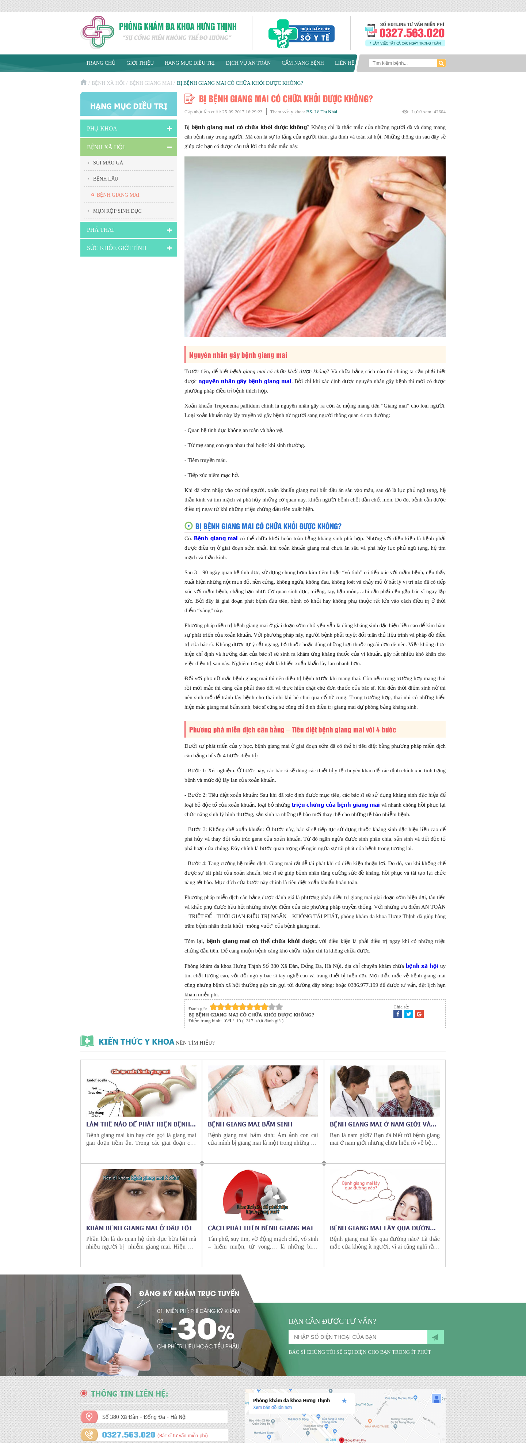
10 (279, 1006)
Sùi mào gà (108, 163)
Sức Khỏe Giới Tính (116, 248)
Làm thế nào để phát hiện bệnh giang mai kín (138, 1124)
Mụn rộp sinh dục (117, 211)
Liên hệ (345, 63)
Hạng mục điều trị (190, 63)
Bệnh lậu (105, 179)
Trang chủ (100, 63)
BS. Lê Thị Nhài (321, 111)
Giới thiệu (140, 63)
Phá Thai (100, 230)
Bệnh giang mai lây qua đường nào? (382, 1227)
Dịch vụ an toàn (248, 63)
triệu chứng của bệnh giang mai (335, 804)
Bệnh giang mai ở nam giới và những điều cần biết (380, 1124)
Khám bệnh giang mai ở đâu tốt (139, 1227)
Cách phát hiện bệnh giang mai (260, 1227)
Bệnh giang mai (150, 83)
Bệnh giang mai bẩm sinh (250, 1124)
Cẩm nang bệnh (303, 63)
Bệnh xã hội (108, 83)
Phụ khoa (102, 128)
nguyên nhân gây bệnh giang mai (244, 380)
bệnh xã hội (422, 965)
